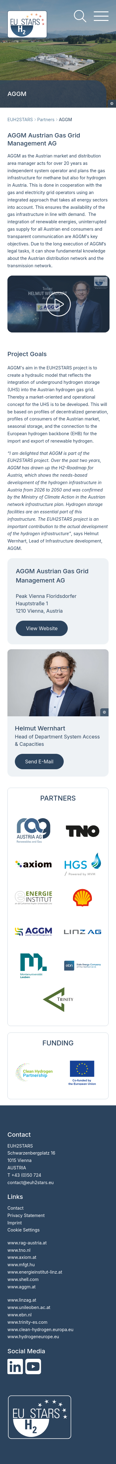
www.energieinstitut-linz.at (34, 1272)
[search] (80, 16)
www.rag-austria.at (27, 1242)
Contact (15, 1208)
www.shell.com (23, 1279)
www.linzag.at (21, 1300)
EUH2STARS (20, 119)
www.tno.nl (18, 1250)
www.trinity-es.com (27, 1322)
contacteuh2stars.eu (30, 1182)
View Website (42, 628)
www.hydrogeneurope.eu (33, 1336)
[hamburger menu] (101, 16)
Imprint (14, 1222)
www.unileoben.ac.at (28, 1307)
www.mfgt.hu (21, 1264)
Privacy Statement (26, 1215)
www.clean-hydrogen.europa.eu (40, 1329)
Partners (45, 119)
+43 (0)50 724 (26, 1175)
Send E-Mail (39, 761)
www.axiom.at (21, 1257)
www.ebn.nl (19, 1314)
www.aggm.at (21, 1286)
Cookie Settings (23, 1229)
